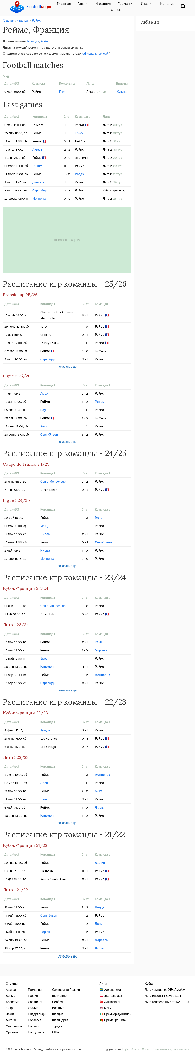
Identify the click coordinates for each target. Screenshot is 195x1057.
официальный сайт (95, 53)
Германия (35, 989)
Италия (33, 1008)
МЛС (107, 1008)
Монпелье (39, 198)
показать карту (67, 240)
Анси (43, 426)
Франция (23, 20)
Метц (98, 518)
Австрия (12, 989)
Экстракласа (113, 996)
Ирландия (35, 1002)
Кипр (9, 1008)
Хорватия (12, 1002)
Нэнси (79, 133)
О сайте (146, 1049)
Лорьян (45, 932)
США (55, 1032)
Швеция (57, 1014)
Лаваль (37, 149)
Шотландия (60, 996)
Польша (33, 1026)
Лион (44, 783)
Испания (58, 1008)
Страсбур (39, 190)
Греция (33, 996)
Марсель (101, 650)
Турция (57, 1026)
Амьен (45, 393)
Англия (11, 1020)
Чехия (10, 1014)
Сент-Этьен (49, 434)
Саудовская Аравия (66, 989)
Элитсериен (112, 1002)
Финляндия (14, 1026)
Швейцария (60, 1020)
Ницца (45, 550)
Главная (8, 20)
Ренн (98, 642)
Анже (98, 791)
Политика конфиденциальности (171, 1049)
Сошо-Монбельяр (53, 481)
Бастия (100, 863)
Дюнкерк (38, 182)
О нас (116, 10)
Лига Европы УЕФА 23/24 (163, 996)
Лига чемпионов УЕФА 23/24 (165, 989)
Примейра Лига (115, 1020)
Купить (122, 92)
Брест (44, 658)
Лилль (45, 534)
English (126, 1049)
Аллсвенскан (113, 989)
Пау (62, 92)
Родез (79, 174)
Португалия (36, 1032)
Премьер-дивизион (117, 1014)
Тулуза (45, 730)
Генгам (37, 166)
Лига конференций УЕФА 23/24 (167, 1002)
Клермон (47, 667)
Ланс (44, 799)
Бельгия (11, 996)
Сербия (57, 1002)
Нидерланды (37, 1014)
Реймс (36, 20)
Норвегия (34, 1020)
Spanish (135, 1049)
